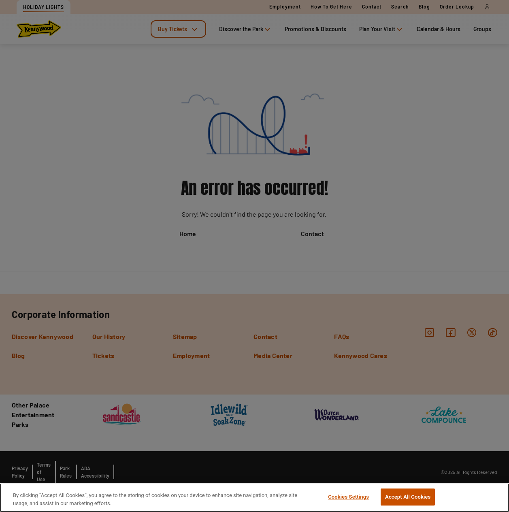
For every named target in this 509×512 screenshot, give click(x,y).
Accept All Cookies (407, 497)
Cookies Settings (348, 497)
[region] (254, 497)
